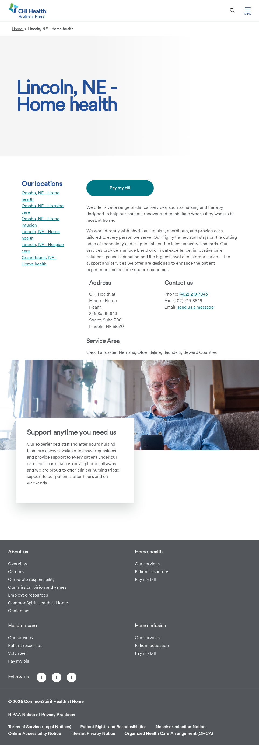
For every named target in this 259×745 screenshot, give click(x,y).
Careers (16, 571)
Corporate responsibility (31, 579)
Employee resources (28, 595)
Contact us (18, 610)
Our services (147, 563)
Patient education (152, 645)
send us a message (195, 307)
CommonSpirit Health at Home (38, 602)
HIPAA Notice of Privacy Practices (41, 714)
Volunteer (17, 653)
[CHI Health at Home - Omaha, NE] (41, 677)
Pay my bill (120, 187)
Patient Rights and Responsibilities (113, 726)
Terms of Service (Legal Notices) (39, 726)
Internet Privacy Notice (92, 733)
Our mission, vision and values (37, 587)
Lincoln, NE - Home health (51, 29)
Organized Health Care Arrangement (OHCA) (168, 733)
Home (19, 29)
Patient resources (152, 571)
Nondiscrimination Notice (180, 726)
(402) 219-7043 (193, 294)
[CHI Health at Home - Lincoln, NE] (56, 677)
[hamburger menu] (247, 10)
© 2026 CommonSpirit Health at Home (46, 701)
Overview (17, 563)
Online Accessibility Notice (34, 733)
